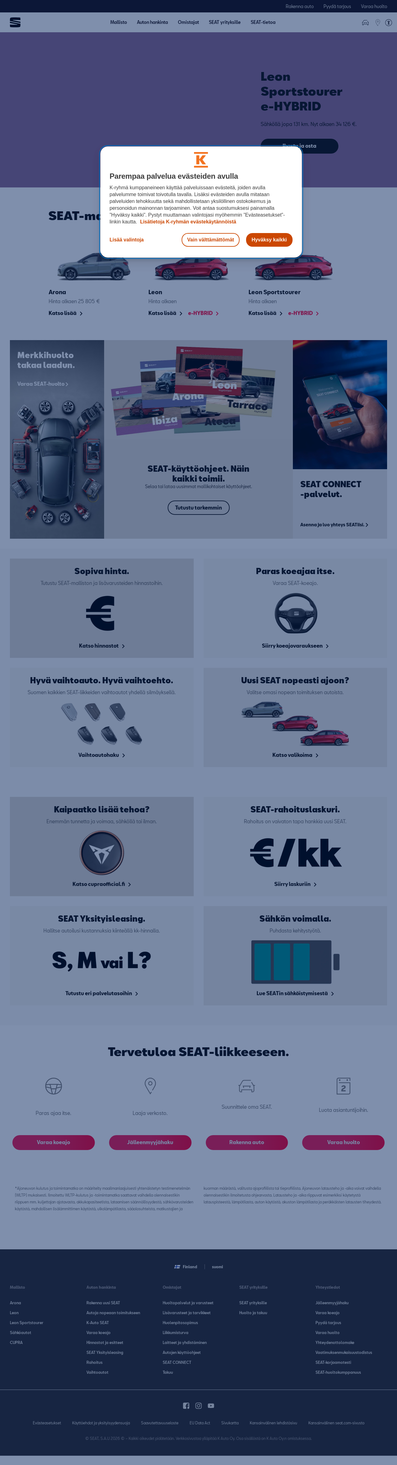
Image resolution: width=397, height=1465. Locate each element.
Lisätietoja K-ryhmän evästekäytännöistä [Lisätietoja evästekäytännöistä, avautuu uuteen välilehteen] (187, 221)
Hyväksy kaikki (269, 239)
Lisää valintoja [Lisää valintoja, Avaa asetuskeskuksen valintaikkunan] (127, 239)
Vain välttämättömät (210, 239)
